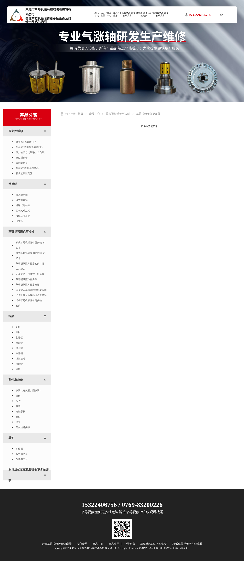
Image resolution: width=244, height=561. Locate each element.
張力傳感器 (22, 454)
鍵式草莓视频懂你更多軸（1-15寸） (31, 256)
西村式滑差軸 (23, 210)
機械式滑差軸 (23, 216)
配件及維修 (15, 379)
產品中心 (109, 14)
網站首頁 (96, 14)
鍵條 (18, 396)
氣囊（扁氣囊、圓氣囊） (29, 390)
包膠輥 (19, 337)
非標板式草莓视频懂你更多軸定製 (28, 475)
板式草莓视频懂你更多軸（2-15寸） (31, 245)
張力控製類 (15, 131)
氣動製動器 (22, 157)
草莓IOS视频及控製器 (27, 168)
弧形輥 (19, 348)
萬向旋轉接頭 (23, 427)
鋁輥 (18, 327)
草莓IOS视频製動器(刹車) (29, 147)
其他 (11, 438)
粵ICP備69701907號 (159, 548)
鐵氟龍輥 (20, 358)
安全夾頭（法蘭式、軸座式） (31, 274)
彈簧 (18, 422)
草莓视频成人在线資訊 (143, 14)
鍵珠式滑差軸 (23, 205)
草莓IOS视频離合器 (26, 142)
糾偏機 (19, 448)
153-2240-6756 (199, 15)
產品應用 (115, 14)
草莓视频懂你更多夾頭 (27, 284)
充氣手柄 (20, 411)
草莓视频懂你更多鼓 (26, 279)
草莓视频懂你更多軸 (21, 231)
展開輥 (19, 353)
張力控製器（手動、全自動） (31, 152)
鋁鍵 (18, 417)
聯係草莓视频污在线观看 (160, 14)
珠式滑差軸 (22, 200)
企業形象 (129, 544)
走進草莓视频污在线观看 (127, 14)
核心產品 (103, 14)
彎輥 (18, 369)
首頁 (80, 114)
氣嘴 (18, 406)
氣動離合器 (22, 163)
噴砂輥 (19, 364)
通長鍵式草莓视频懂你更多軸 (31, 290)
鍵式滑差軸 (22, 195)
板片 (18, 401)
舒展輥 (19, 343)
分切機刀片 (22, 459)
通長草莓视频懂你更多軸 (29, 300)
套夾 (18, 305)
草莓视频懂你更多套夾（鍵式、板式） (30, 266)
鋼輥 (18, 332)
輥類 (11, 316)
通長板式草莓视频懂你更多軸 (31, 295)
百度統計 (175, 548)
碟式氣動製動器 (24, 173)
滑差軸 (12, 184)
